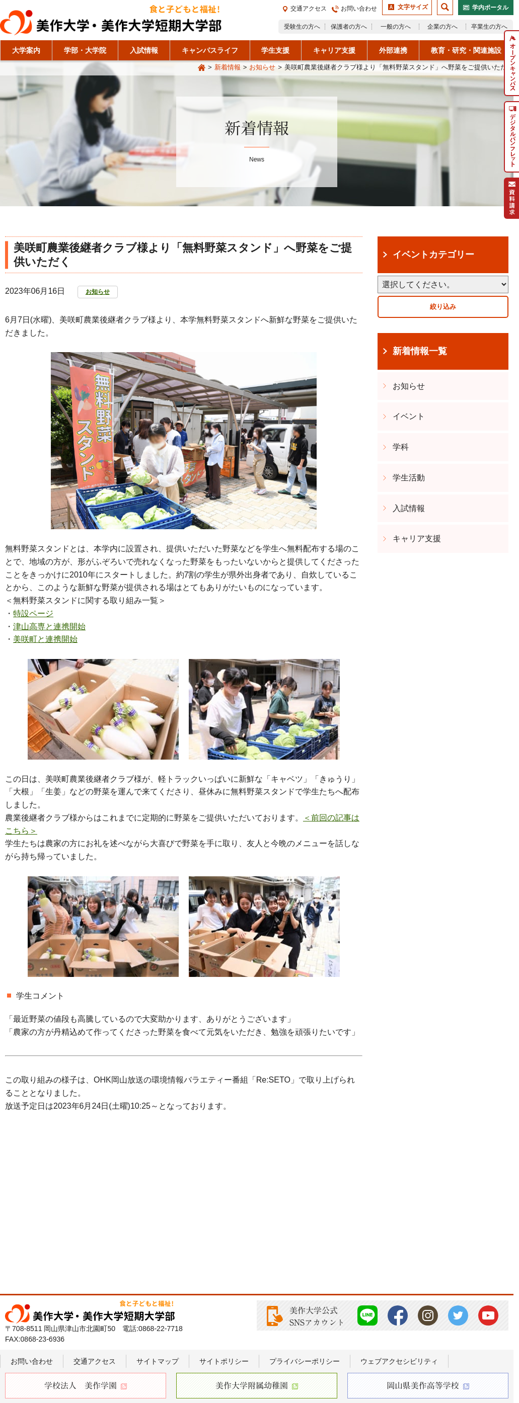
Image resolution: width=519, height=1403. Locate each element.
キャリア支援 (417, 538)
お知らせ (262, 67)
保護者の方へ (349, 26)
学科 (401, 447)
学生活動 (409, 477)
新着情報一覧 (420, 351)
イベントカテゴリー (433, 255)
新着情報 (227, 67)
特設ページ (33, 613)
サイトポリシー (224, 1361)
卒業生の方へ (489, 26)
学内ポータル (490, 7)
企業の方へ (442, 26)
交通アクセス (308, 8)
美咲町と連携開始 (45, 639)
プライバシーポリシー (304, 1361)
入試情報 (409, 508)
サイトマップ (157, 1361)
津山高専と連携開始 (49, 626)
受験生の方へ (302, 26)
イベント (409, 416)
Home (201, 68)
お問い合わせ (359, 8)
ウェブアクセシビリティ (399, 1361)
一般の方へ (396, 26)
